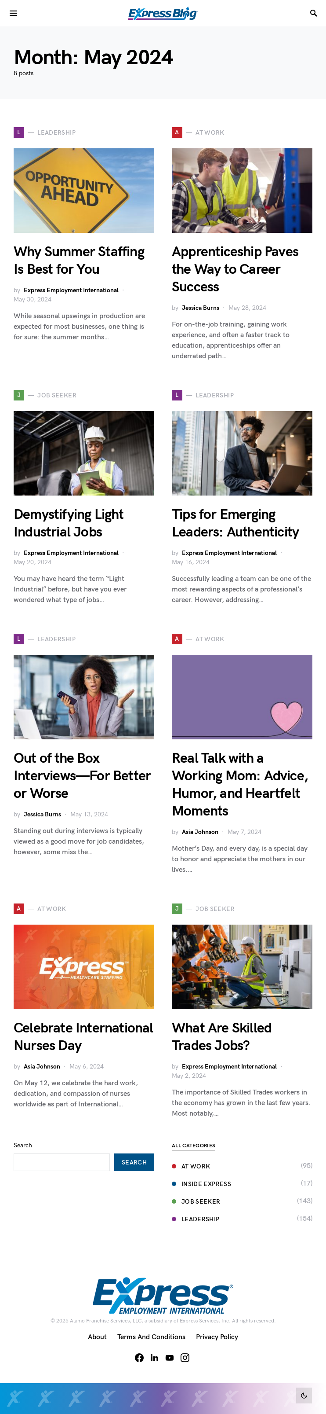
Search (23, 1145)
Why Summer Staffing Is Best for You (79, 260)
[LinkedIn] (154, 1357)
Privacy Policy (217, 1337)
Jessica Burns (200, 308)
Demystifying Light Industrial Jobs (69, 523)
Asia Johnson (200, 832)
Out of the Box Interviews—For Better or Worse (82, 776)
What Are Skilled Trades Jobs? (222, 1037)
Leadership (196, 1219)
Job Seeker (196, 1201)
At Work (191, 1166)
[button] (304, 1395)
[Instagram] (185, 1357)
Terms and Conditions (151, 1337)
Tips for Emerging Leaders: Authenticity (235, 523)
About (97, 1337)
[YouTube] (169, 1357)
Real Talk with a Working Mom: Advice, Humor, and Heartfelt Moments (240, 785)
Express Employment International (71, 290)
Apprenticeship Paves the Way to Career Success (235, 269)
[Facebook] (139, 1357)
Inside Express (201, 1184)
